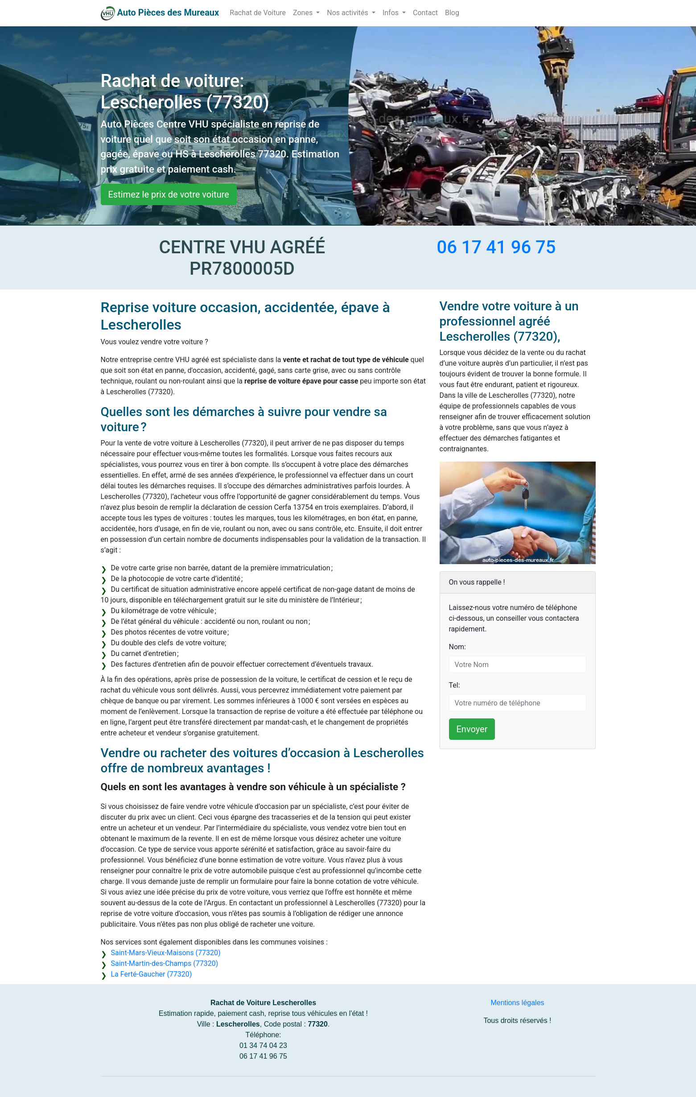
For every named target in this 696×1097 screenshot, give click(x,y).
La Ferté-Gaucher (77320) (151, 974)
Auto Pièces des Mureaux (168, 12)
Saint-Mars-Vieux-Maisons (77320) (166, 953)
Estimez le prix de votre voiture (168, 194)
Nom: (457, 647)
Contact (425, 12)
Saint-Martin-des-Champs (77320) (164, 963)
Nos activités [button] (348, 12)
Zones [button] (303, 12)
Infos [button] (391, 12)
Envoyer (472, 729)
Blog (452, 12)
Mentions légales (517, 1002)
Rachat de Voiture (258, 12)
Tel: (454, 685)
